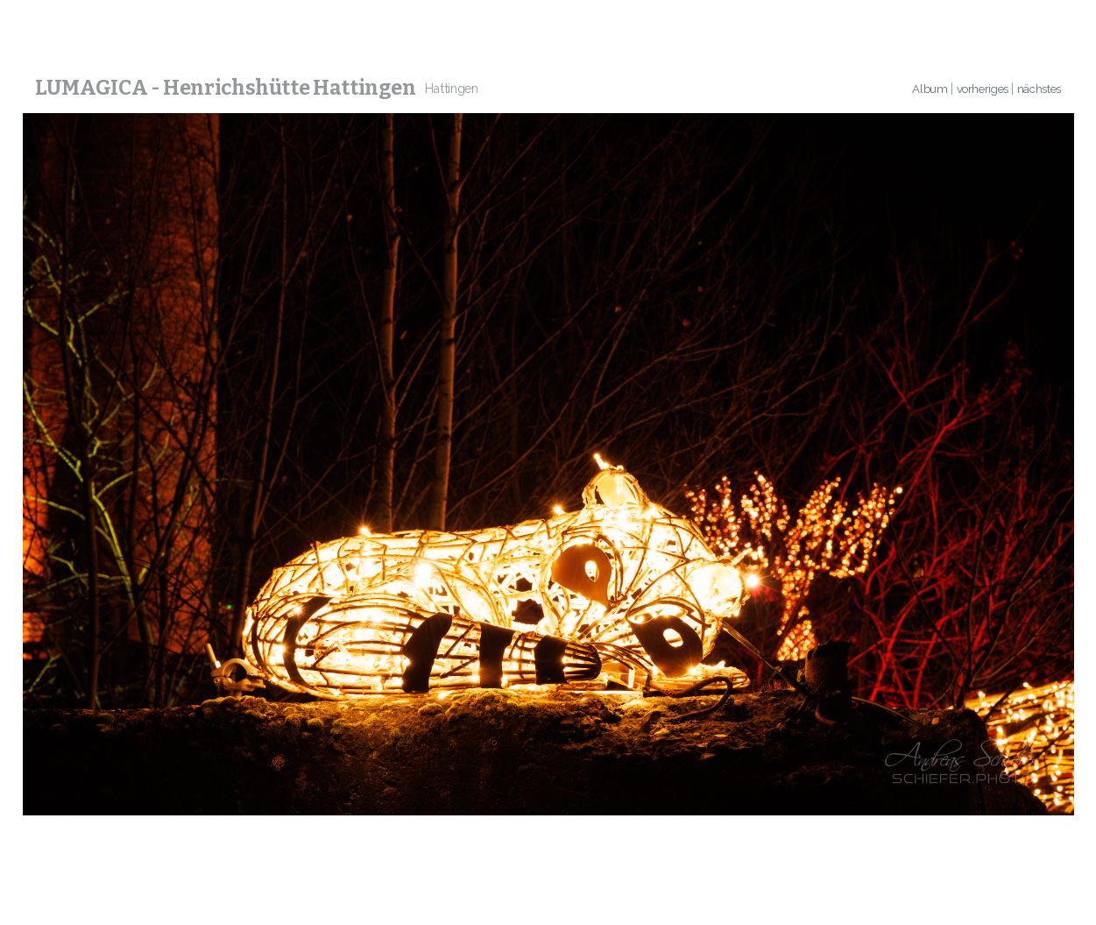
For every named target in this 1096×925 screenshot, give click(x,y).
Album (929, 89)
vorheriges (982, 89)
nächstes (1039, 89)
